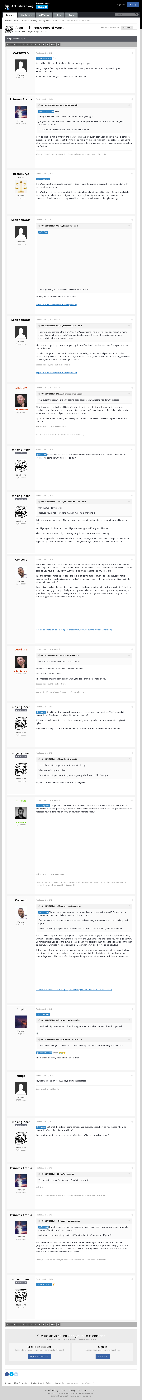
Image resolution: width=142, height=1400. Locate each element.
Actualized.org (51, 1390)
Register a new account (39, 1356)
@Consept (42, 712)
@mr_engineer (44, 179)
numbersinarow (71, 1039)
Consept (21, 559)
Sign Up (133, 4)
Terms (63, 1390)
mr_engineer (29, 31)
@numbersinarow (45, 1053)
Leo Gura (69, 759)
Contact (93, 1390)
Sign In (121, 4)
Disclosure (82, 1390)
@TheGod (44, 232)
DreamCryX (21, 174)
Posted (45, 53)
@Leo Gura (42, 455)
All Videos (44, 15)
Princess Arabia (21, 99)
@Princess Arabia (45, 58)
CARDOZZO (21, 53)
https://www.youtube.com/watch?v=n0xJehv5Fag (57, 304)
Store (71, 15)
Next (53, 44)
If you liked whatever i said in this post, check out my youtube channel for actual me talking (75, 630)
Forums (10, 15)
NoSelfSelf (69, 226)
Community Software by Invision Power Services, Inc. (71, 1396)
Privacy (72, 1390)
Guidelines (26, 15)
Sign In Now (102, 1356)
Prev (13, 44)
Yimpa (21, 1076)
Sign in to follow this (111, 27)
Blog (59, 15)
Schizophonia (21, 220)
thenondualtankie (73, 502)
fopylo (21, 1009)
